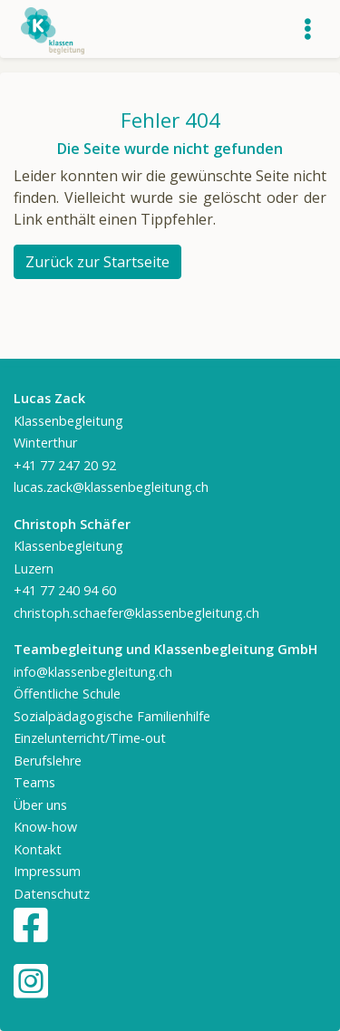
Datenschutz (52, 893)
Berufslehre (48, 760)
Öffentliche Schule (67, 693)
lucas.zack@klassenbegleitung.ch (111, 487)
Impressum (47, 871)
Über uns (40, 805)
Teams (34, 782)
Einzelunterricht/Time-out (90, 738)
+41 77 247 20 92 (65, 465)
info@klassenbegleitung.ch (93, 671)
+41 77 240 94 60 (65, 590)
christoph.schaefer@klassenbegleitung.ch (136, 612)
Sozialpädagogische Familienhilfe (112, 716)
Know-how (45, 826)
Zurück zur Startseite (97, 262)
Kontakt (38, 849)
